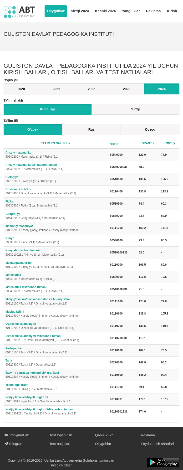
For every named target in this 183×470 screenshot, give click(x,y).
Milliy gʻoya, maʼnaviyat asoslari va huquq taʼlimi (55, 301)
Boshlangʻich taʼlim (55, 192)
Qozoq (150, 129)
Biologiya (55, 179)
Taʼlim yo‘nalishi (54, 143)
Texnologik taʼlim (55, 387)
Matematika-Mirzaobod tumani (55, 289)
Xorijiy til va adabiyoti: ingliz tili (55, 399)
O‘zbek (32, 129)
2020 (21, 89)
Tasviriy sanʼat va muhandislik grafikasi (55, 375)
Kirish (172, 11)
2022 (91, 89)
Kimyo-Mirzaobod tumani (55, 253)
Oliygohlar (56, 11)
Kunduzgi (47, 109)
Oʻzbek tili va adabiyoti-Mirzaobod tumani (55, 338)
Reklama (153, 11)
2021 (56, 89)
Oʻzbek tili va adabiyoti (55, 326)
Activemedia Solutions (80, 460)
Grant (147, 143)
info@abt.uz (16, 435)
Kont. (168, 143)
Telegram (13, 444)
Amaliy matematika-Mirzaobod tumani (55, 167)
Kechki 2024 (105, 11)
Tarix (55, 363)
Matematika (55, 277)
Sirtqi (135, 109)
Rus (91, 129)
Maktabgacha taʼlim (55, 265)
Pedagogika (55, 351)
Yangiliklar (131, 11)
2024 (162, 89)
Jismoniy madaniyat (55, 228)
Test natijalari (59, 444)
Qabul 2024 (104, 435)
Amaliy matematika (55, 155)
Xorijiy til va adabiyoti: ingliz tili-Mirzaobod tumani (55, 412)
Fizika (55, 204)
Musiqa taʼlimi (55, 314)
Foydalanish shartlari (157, 444)
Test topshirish (60, 435)
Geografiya (55, 216)
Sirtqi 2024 (80, 11)
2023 (126, 89)
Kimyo (55, 240)
